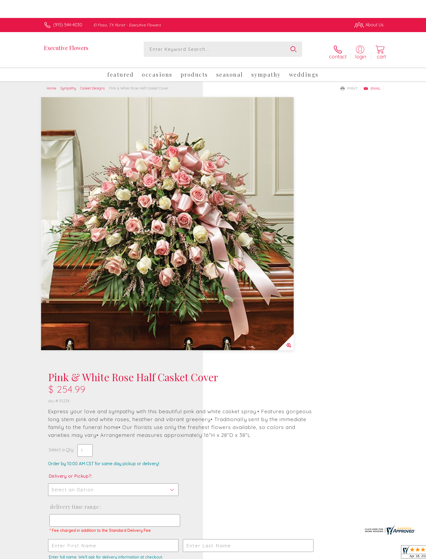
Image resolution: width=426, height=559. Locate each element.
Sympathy (68, 84)
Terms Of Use (264, 553)
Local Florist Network (336, 553)
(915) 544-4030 (67, 24)
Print (349, 84)
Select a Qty (226, 186)
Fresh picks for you (165, 378)
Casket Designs (92, 84)
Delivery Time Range (239, 243)
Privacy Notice (297, 553)
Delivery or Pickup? (235, 212)
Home (51, 84)
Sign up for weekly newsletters (281, 374)
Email (372, 84)
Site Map (369, 553)
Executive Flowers (66, 47)
